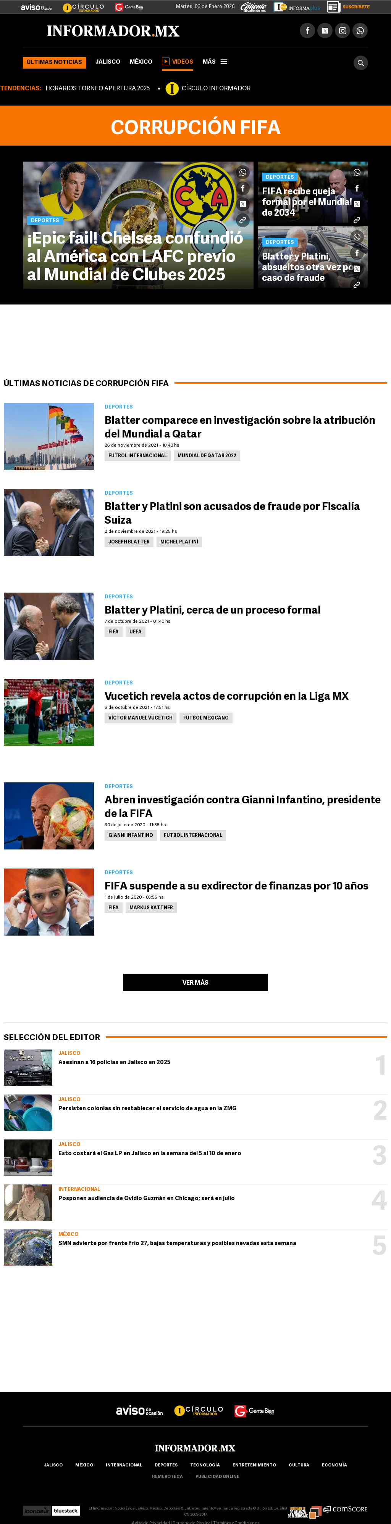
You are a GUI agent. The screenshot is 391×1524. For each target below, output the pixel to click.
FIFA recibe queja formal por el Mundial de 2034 (307, 202)
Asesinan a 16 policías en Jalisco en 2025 (114, 1063)
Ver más (195, 983)
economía (334, 1465)
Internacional (79, 1189)
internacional (124, 1465)
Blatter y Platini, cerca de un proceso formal (213, 611)
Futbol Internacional (137, 456)
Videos (177, 61)
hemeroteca (167, 1477)
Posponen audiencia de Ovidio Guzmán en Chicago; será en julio (146, 1199)
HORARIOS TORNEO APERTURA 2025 (97, 89)
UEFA (135, 632)
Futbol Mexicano (206, 718)
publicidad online (217, 1477)
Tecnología (205, 1465)
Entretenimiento (254, 1465)
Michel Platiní (179, 542)
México (141, 62)
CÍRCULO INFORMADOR (216, 89)
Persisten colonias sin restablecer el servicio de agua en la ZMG (147, 1109)
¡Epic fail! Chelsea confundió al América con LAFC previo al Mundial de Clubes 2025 (135, 257)
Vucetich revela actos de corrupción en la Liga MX (227, 697)
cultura (299, 1465)
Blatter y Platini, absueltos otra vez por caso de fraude (310, 268)
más (215, 62)
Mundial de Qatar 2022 (207, 456)
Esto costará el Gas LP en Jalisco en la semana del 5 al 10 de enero (149, 1154)
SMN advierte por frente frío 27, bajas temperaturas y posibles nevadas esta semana (177, 1244)
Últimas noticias (54, 63)
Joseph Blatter (129, 542)
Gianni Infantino (130, 835)
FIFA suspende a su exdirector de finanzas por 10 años (237, 886)
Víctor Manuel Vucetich (140, 718)
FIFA (113, 632)
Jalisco (107, 62)
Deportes (166, 1465)
